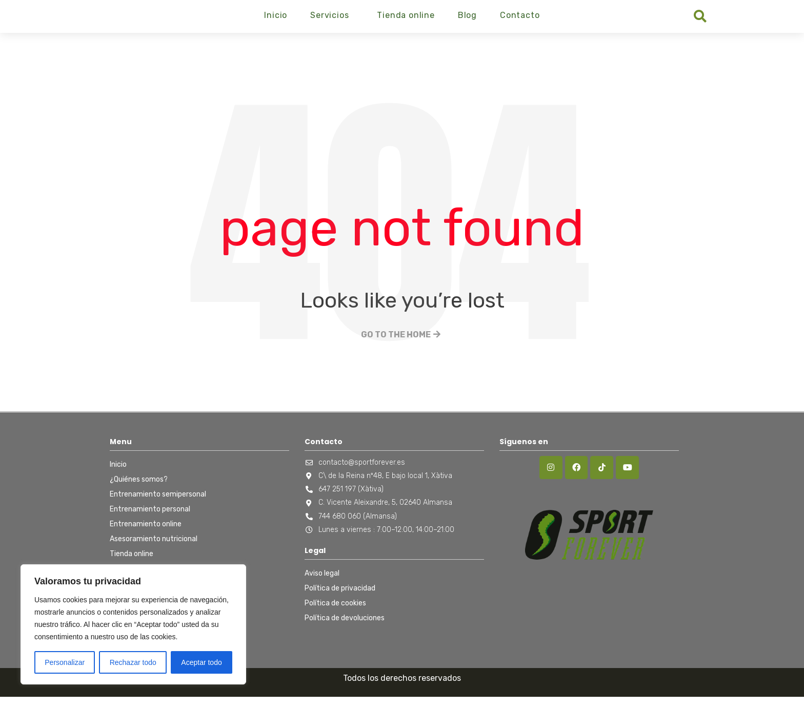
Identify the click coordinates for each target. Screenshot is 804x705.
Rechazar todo (133, 662)
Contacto (519, 19)
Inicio (275, 19)
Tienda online (405, 19)
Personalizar (65, 662)
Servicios (329, 19)
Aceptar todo (201, 662)
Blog (467, 19)
